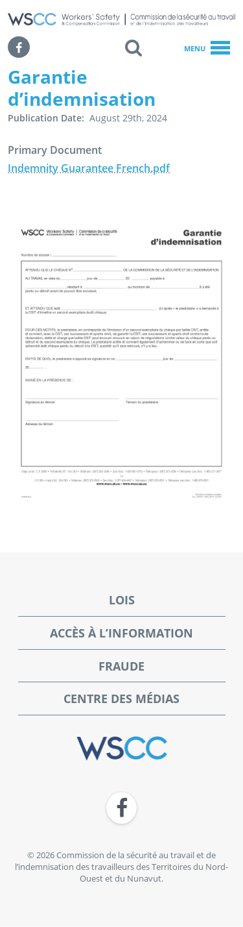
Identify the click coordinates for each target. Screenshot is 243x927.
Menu (207, 48)
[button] (133, 47)
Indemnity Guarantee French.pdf (89, 168)
